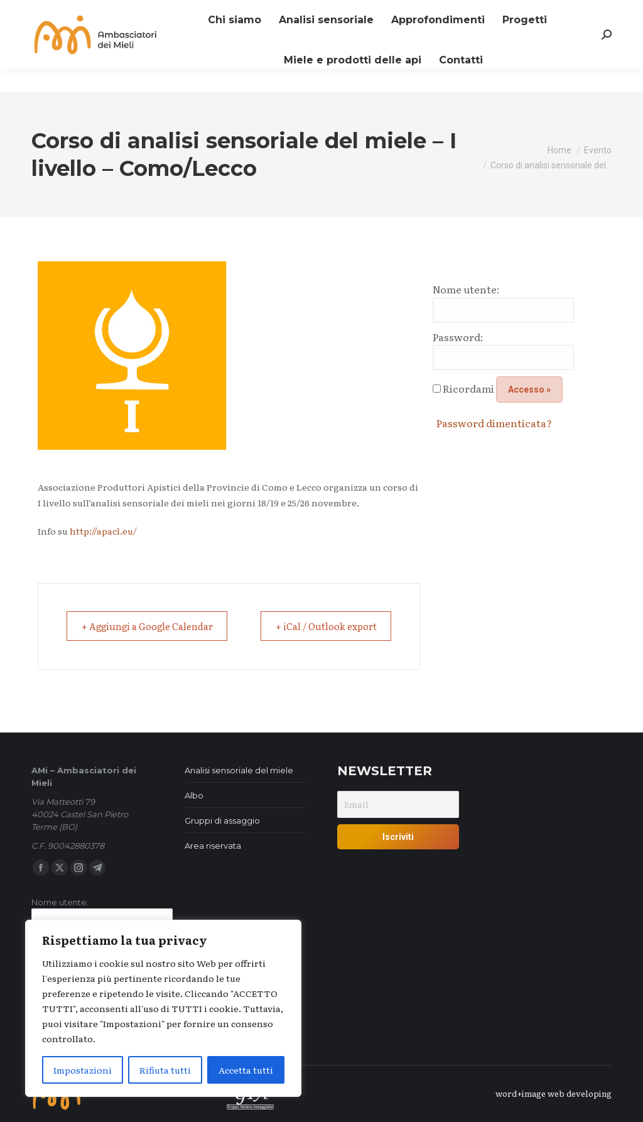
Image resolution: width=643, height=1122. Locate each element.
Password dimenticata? (494, 422)
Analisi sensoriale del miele (239, 770)
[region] (163, 1008)
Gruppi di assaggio (222, 820)
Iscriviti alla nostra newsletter (101, 12)
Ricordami (468, 388)
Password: (458, 336)
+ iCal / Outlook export (320, 626)
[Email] (398, 804)
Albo (194, 795)
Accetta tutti (246, 1070)
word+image (520, 1093)
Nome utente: (466, 289)
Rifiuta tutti (165, 1070)
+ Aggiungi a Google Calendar (155, 626)
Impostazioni (82, 1070)
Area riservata (213, 846)
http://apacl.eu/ (102, 531)
